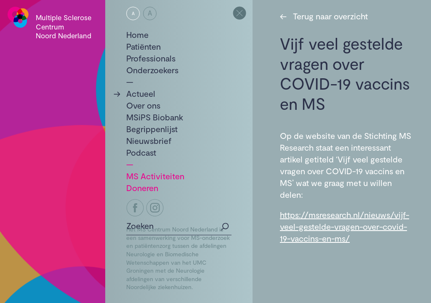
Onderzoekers (152, 70)
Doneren (142, 188)
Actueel (140, 93)
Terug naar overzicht (324, 16)
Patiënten (143, 46)
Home (137, 34)
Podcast (141, 152)
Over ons (143, 105)
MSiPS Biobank (154, 117)
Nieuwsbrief (149, 141)
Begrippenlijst (152, 129)
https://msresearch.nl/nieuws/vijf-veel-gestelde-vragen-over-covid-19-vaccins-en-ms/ (344, 226)
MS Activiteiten (155, 176)
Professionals (151, 58)
